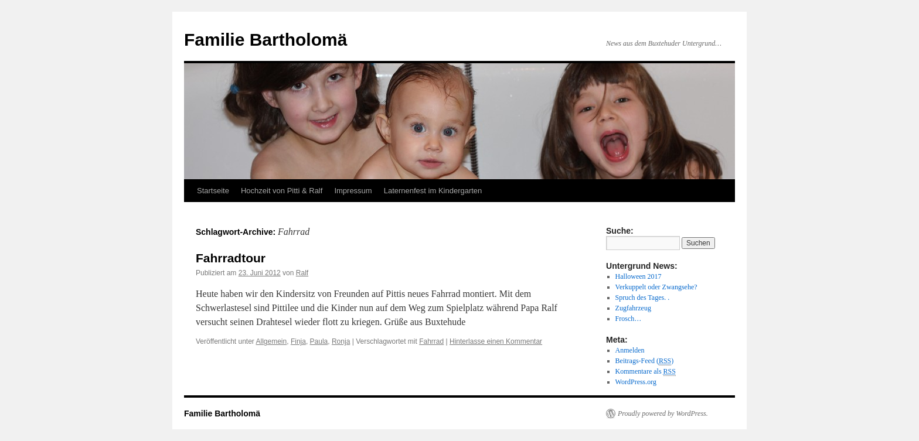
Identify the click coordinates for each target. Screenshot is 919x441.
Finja (298, 341)
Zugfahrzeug (633, 308)
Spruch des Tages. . (642, 297)
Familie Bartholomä (265, 39)
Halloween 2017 (638, 276)
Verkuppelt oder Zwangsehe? (656, 287)
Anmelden (630, 350)
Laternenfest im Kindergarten (433, 190)
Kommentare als (645, 371)
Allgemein (271, 341)
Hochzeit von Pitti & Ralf (281, 190)
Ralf (302, 273)
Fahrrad (431, 341)
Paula (319, 341)
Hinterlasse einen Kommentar (496, 341)
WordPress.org (635, 382)
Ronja (341, 341)
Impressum (353, 190)
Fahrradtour (231, 258)
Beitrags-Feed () (644, 361)
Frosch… (628, 318)
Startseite (213, 190)
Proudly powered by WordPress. (663, 413)
